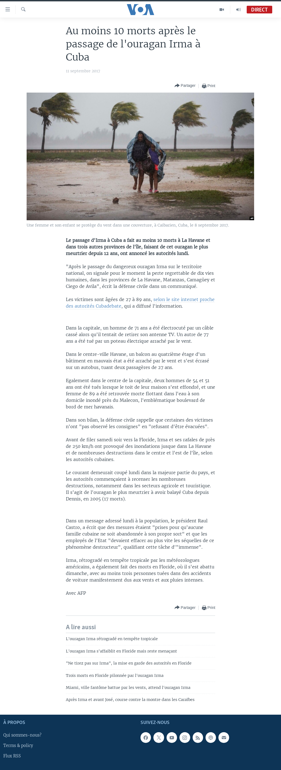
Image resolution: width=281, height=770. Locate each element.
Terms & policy (18, 745)
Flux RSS (12, 756)
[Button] (185, 86)
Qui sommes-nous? (22, 735)
